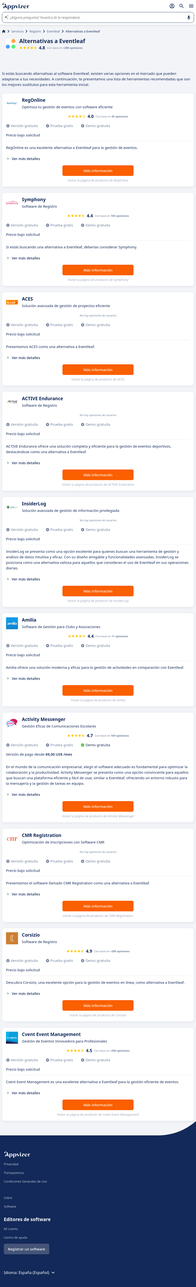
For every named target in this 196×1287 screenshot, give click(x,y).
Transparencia (14, 1173)
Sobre (8, 1198)
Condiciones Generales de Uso (25, 1181)
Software (10, 1206)
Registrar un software (26, 1249)
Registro (35, 31)
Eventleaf (53, 31)
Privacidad (11, 1164)
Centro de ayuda (15, 1237)
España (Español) (37, 1272)
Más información (98, 170)
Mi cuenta (11, 1229)
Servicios (17, 31)
